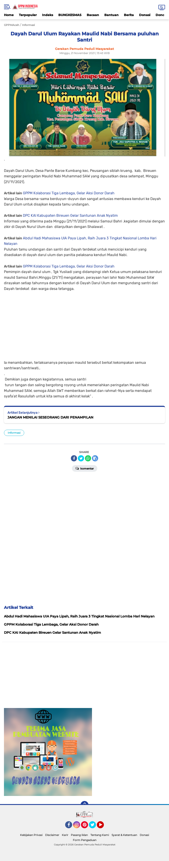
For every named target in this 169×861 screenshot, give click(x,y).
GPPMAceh (11, 25)
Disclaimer (52, 835)
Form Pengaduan (84, 840)
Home (9, 15)
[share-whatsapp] (88, 458)
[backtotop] (84, 805)
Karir (65, 835)
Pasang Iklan (79, 835)
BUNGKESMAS (69, 15)
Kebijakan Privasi (31, 835)
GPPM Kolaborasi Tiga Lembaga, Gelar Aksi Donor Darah (68, 193)
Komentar (84, 468)
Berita (129, 15)
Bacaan (93, 15)
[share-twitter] (81, 458)
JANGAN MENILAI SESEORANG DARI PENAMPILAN (50, 417)
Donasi (144, 15)
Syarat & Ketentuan (124, 835)
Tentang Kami (99, 835)
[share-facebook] (74, 458)
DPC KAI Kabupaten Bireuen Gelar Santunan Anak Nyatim (70, 215)
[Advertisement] (84, 322)
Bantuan (111, 15)
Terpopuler (28, 15)
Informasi (14, 432)
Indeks (47, 15)
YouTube (103, 826)
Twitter (94, 826)
